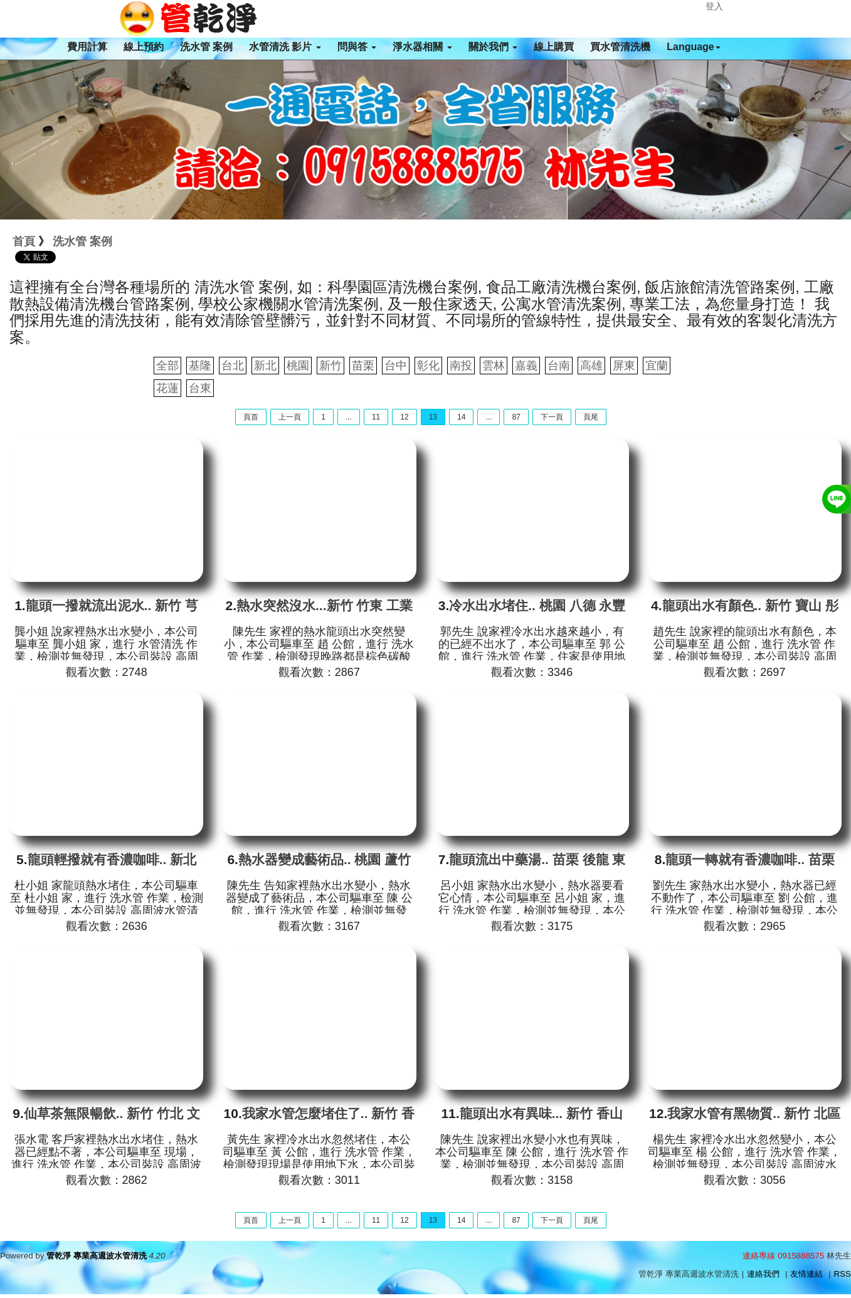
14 (461, 417)
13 (433, 417)
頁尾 (590, 417)
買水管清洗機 (620, 46)
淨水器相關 (422, 46)
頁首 (250, 417)
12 (404, 417)
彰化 (428, 365)
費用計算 (87, 46)
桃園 (298, 365)
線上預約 (144, 46)
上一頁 (289, 417)
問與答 (356, 46)
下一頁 (552, 417)
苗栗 (363, 365)
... (349, 417)
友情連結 (806, 1274)
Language (694, 46)
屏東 (624, 365)
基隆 (200, 365)
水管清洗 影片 (285, 46)
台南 (558, 365)
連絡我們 (763, 1274)
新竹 (330, 365)
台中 (395, 365)
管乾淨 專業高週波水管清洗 (96, 1255)
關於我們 (492, 46)
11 (376, 417)
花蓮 (167, 388)
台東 (200, 388)
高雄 (591, 365)
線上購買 (554, 46)
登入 (714, 6)
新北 (265, 365)
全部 (167, 365)
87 (516, 417)
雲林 (493, 365)
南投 (461, 365)
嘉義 (526, 365)
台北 (232, 365)
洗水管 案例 (206, 46)
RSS (842, 1274)
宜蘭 (656, 365)
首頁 (24, 241)
